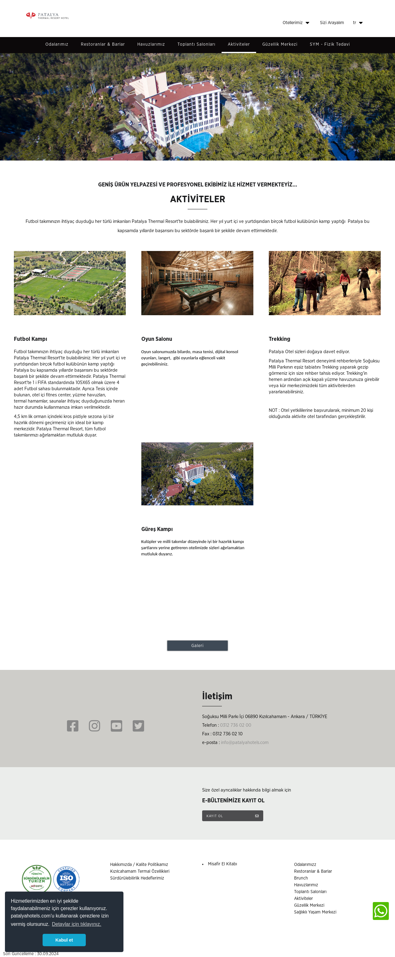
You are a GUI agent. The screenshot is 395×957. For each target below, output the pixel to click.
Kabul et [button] (64, 940)
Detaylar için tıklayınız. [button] (76, 924)
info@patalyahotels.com (244, 742)
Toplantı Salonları (196, 44)
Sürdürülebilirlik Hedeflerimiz (137, 878)
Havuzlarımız (151, 44)
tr (358, 23)
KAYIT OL (232, 816)
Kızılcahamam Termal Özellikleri (139, 871)
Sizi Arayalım (332, 23)
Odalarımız (57, 44)
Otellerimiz (296, 23)
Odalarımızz (305, 865)
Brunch (301, 878)
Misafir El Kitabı (222, 864)
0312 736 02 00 (235, 725)
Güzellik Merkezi (279, 44)
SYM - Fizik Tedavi (330, 44)
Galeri (197, 646)
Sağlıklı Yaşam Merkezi (315, 912)
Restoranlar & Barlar (103, 44)
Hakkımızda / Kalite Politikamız (139, 865)
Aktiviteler (239, 44)
